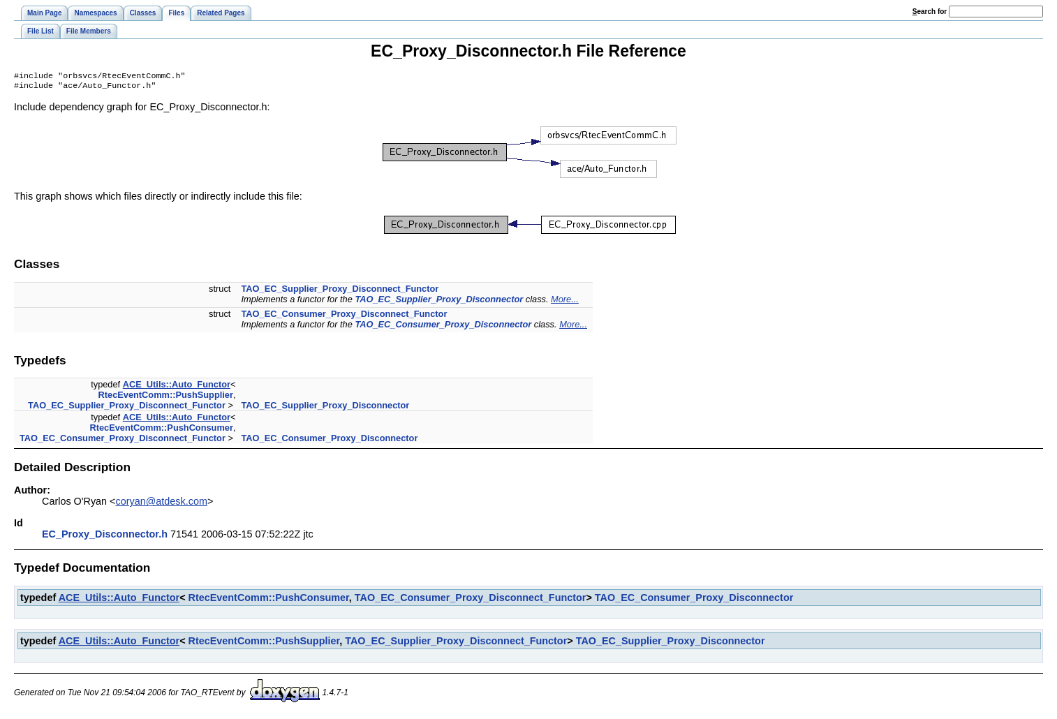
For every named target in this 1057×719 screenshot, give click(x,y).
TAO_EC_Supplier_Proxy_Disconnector (439, 302)
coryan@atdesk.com (161, 504)
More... (565, 302)
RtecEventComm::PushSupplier (165, 397)
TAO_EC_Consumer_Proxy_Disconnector (443, 327)
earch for (929, 11)
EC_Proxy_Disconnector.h (105, 536)
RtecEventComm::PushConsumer (161, 430)
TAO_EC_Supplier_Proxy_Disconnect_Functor (339, 291)
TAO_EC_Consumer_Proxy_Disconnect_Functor (344, 316)
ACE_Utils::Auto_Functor (176, 387)
